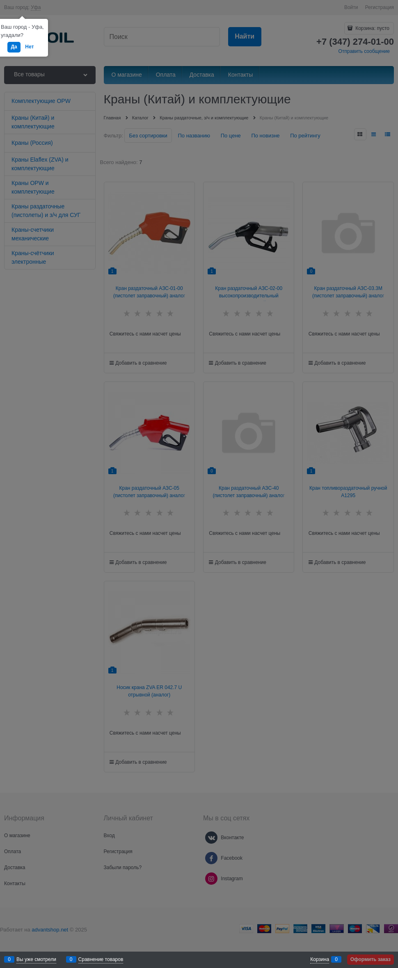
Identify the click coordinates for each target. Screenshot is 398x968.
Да (14, 47)
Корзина (319, 959)
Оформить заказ (370, 959)
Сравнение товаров (101, 959)
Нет (29, 47)
